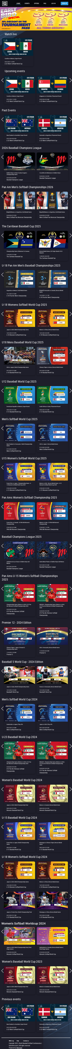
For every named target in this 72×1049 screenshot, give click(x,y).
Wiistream (19, 1048)
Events (27, 3)
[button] (2, 91)
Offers (36, 3)
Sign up (64, 3)
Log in (53, 3)
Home (19, 3)
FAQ (45, 3)
